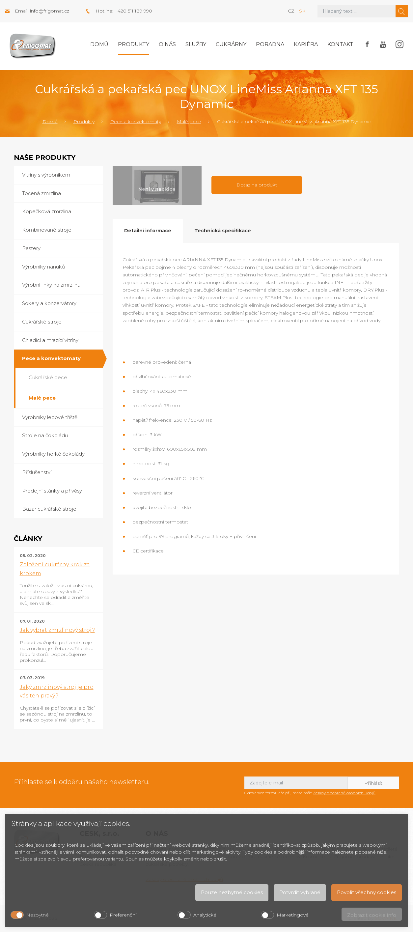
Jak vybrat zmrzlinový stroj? (57, 630)
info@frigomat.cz (49, 11)
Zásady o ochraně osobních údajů (344, 792)
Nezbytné (37, 915)
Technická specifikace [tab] (222, 231)
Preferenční (123, 915)
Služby (195, 44)
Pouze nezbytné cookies (232, 892)
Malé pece (189, 122)
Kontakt (340, 44)
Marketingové (293, 915)
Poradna (270, 44)
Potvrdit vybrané (299, 892)
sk (302, 11)
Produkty (133, 44)
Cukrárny (231, 44)
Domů (99, 44)
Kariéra (306, 44)
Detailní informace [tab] (147, 231)
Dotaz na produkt (256, 185)
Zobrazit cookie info (371, 915)
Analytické (204, 915)
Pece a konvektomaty (135, 122)
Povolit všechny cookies (366, 892)
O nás (167, 44)
